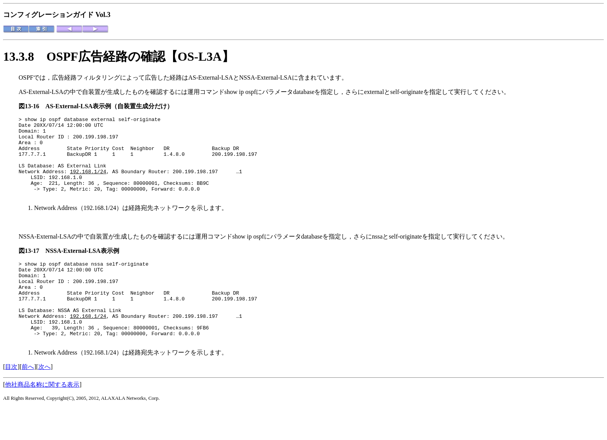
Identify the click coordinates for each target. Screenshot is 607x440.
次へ (44, 399)
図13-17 (32, 267)
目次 (11, 399)
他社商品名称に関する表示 (42, 417)
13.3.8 (24, 56)
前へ (28, 399)
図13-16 (32, 106)
